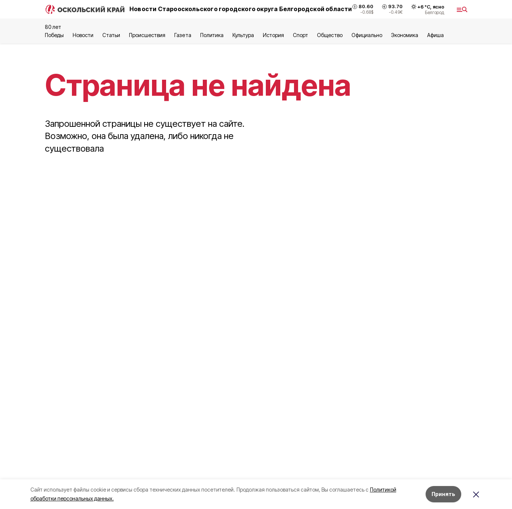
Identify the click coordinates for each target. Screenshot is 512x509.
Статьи (111, 35)
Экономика (404, 35)
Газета (182, 35)
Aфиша (435, 35)
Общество (329, 35)
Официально (366, 35)
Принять (443, 494)
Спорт (300, 35)
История (273, 35)
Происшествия (147, 35)
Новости (83, 35)
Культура (243, 35)
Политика (212, 35)
